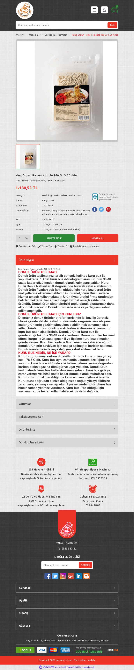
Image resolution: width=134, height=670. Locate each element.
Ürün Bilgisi (26, 260)
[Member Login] (104, 9)
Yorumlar (25, 403)
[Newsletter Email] (67, 565)
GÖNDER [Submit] (85, 565)
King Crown (48, 200)
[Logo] (25, 11)
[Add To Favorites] (26, 246)
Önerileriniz (27, 429)
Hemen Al (98, 238)
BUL (112, 25)
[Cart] (114, 10)
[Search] (67, 25)
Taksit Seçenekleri (31, 416)
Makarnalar (75, 195)
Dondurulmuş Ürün (31, 442)
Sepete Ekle (54, 238)
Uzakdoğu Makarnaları (54, 195)
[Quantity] (23, 238)
